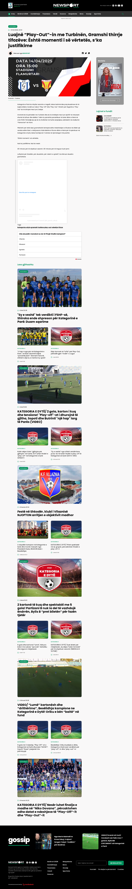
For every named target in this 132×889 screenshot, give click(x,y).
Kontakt (93, 869)
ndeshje (55, 227)
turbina (41, 227)
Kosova (63, 14)
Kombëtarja (35, 14)
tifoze (60, 227)
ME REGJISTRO (116, 863)
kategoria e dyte (24, 227)
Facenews (46, 14)
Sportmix (97, 14)
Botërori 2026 (23, 14)
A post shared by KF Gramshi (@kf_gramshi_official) (42, 220)
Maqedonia (72, 14)
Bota (81, 14)
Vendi (55, 14)
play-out (47, 227)
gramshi (34, 227)
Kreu (13, 14)
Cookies (121, 869)
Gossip (88, 14)
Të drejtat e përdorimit (107, 869)
